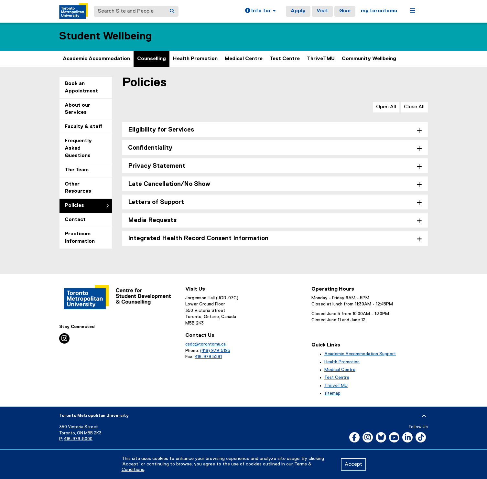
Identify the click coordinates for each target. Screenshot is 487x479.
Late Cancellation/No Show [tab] (169, 184)
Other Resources (78, 188)
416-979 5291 (208, 357)
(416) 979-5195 (215, 350)
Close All (414, 107)
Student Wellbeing (105, 36)
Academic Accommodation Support (360, 354)
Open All (386, 107)
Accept (353, 464)
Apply (298, 11)
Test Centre (285, 58)
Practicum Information (80, 237)
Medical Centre (244, 58)
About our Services (77, 109)
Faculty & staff (84, 126)
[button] (260, 11)
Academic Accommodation (96, 58)
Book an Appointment (81, 87)
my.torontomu (379, 11)
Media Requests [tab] (152, 220)
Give (345, 11)
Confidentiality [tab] (150, 148)
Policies (74, 205)
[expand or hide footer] (424, 416)
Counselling (151, 58)
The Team (77, 170)
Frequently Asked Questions (78, 148)
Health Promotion (195, 58)
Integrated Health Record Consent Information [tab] (198, 238)
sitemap (332, 393)
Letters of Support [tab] (156, 202)
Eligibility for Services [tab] (161, 130)
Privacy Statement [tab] (156, 166)
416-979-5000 (78, 439)
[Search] (172, 11)
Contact (75, 219)
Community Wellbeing (369, 58)
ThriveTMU (321, 58)
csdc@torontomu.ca (205, 344)
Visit (322, 11)
